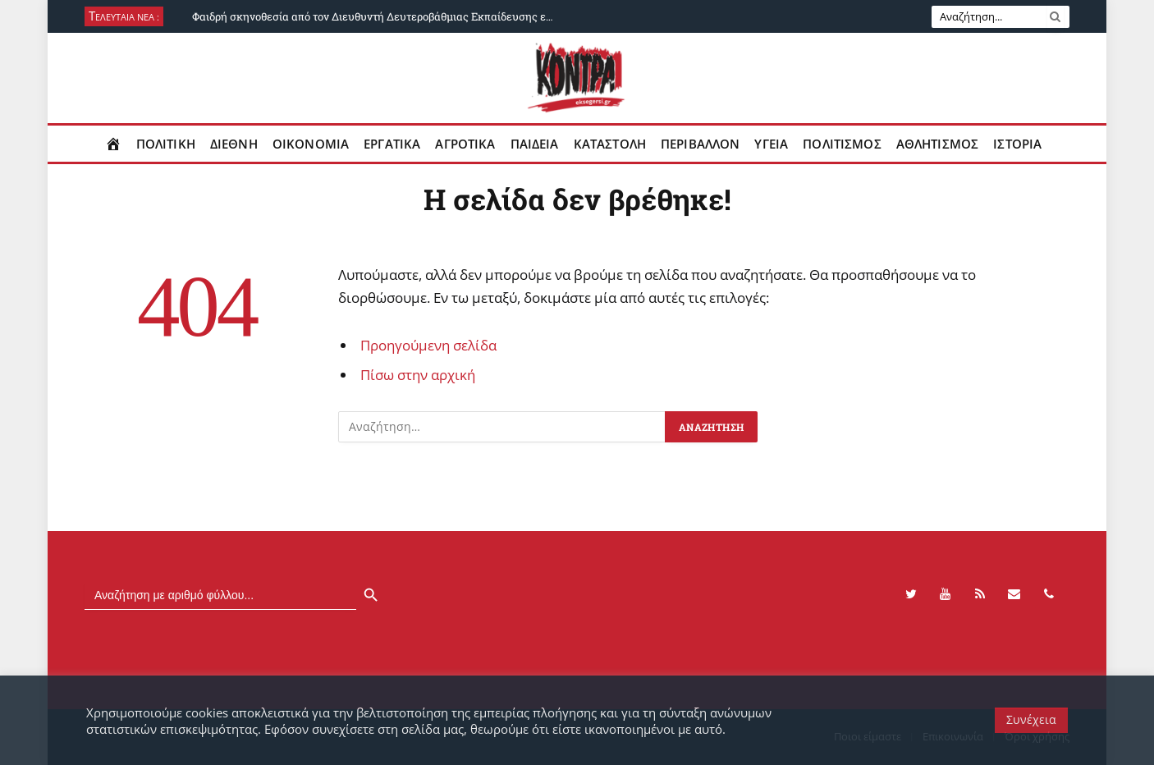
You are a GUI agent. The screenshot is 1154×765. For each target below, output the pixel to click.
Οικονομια (310, 143)
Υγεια (771, 143)
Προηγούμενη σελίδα (428, 345)
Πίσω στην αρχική (417, 374)
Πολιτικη (165, 143)
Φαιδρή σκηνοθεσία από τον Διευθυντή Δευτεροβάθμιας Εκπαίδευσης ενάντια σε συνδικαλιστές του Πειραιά (376, 17)
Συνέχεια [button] (1031, 719)
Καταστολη (610, 143)
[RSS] (980, 594)
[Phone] (1049, 594)
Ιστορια (1017, 143)
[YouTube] (945, 594)
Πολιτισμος (842, 143)
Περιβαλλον (700, 143)
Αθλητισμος (937, 143)
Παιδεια (535, 143)
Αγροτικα (465, 143)
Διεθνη (234, 143)
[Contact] (1014, 594)
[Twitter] (911, 594)
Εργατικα (392, 143)
